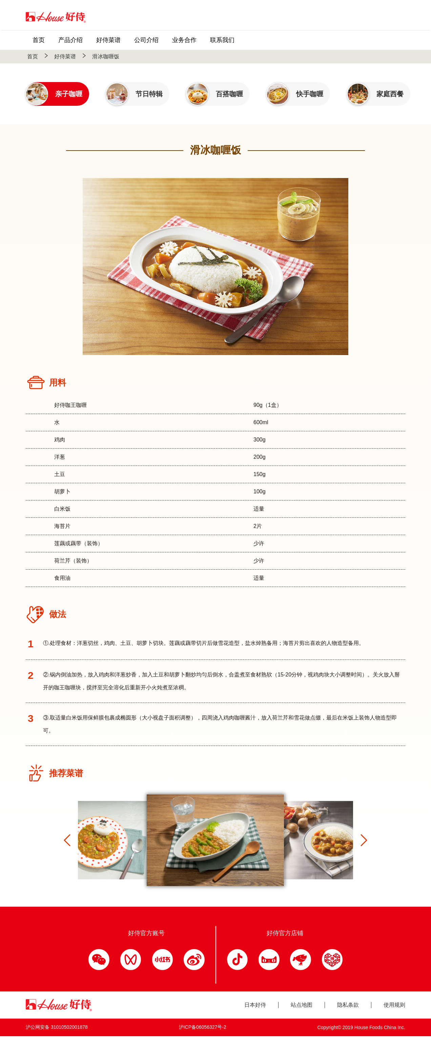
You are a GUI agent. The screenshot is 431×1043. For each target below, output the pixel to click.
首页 (32, 56)
